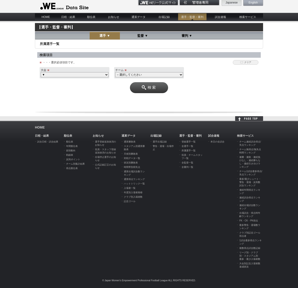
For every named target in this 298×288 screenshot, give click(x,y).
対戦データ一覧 (132, 158)
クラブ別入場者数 (133, 197)
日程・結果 (68, 17)
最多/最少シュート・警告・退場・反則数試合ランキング (250, 182)
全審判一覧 (187, 167)
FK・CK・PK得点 (248, 220)
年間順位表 (72, 146)
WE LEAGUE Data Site (64, 6)
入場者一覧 (129, 188)
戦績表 (69, 155)
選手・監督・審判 (192, 17)
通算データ (139, 17)
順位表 (91, 17)
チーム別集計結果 (75, 164)
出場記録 (164, 17)
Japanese (232, 2)
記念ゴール (129, 201)
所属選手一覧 (189, 150)
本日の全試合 (217, 141)
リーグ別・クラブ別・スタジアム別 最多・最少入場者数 (249, 255)
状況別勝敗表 (131, 162)
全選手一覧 (187, 146)
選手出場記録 (160, 141)
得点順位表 (72, 168)
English (253, 2)
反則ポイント (73, 159)
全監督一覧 (187, 162)
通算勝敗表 (129, 141)
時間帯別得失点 (132, 167)
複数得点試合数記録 (249, 248)
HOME (46, 17)
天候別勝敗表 (131, 153)
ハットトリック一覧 (134, 183)
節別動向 (70, 150)
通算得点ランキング (134, 179)
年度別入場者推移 (133, 192)
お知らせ (113, 17)
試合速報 (220, 17)
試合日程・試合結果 (47, 141)
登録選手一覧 (189, 141)
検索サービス (247, 17)
